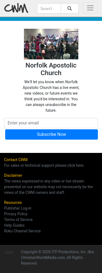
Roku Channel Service (22, 231)
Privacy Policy (15, 214)
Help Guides (14, 225)
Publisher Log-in (17, 208)
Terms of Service (18, 219)
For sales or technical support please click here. (44, 165)
